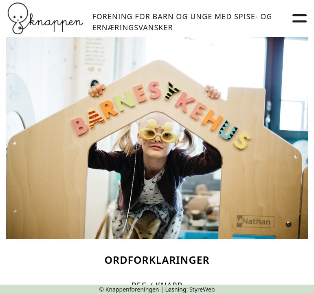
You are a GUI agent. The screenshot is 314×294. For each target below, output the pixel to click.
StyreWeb (202, 289)
